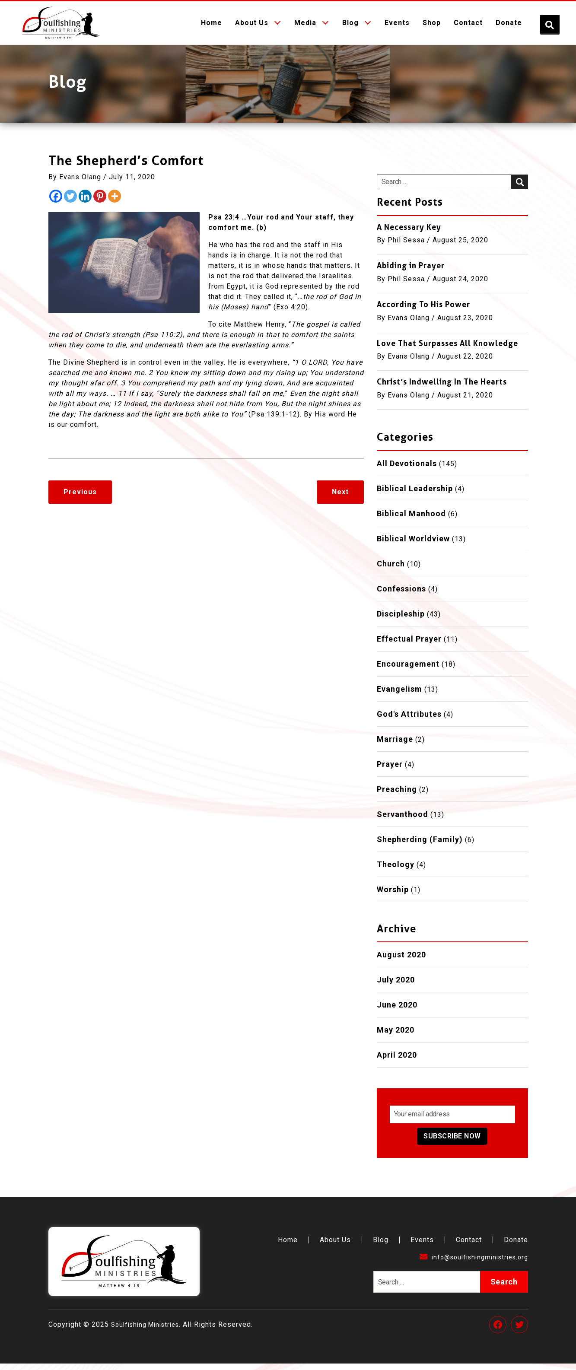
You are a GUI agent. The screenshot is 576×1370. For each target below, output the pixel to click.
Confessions (401, 595)
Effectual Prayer (409, 645)
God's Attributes (409, 720)
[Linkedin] (85, 202)
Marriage (395, 745)
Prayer (390, 770)
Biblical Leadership (415, 494)
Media (305, 26)
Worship (393, 895)
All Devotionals (407, 469)
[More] (114, 202)
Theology (395, 870)
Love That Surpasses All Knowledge (447, 349)
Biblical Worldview (413, 545)
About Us (251, 26)
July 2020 (396, 986)
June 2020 (397, 1011)
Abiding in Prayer (411, 272)
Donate (509, 26)
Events (397, 26)
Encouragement (408, 670)
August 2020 (401, 961)
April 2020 (397, 1061)
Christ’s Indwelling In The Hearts (442, 388)
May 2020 (395, 1036)
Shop (432, 26)
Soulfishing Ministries (149, 1331)
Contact (468, 26)
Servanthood (402, 820)
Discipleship (401, 620)
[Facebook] (55, 202)
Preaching (397, 795)
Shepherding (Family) (420, 845)
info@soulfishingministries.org (469, 1263)
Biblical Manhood (411, 519)
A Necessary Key (409, 233)
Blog (350, 26)
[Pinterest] (99, 202)
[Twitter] (70, 202)
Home (211, 26)
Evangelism (399, 695)
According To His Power (423, 310)
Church (391, 570)
